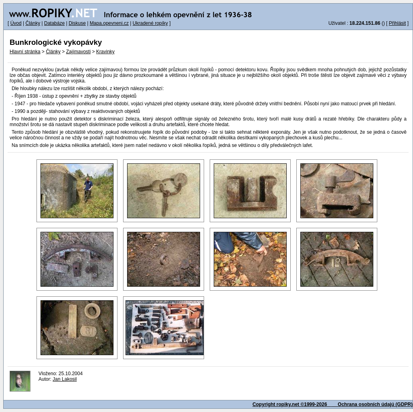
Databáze (54, 23)
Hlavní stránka (25, 51)
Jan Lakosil (65, 379)
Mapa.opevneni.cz (109, 23)
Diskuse (77, 23)
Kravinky (105, 51)
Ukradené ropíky (150, 23)
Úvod (16, 23)
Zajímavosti (78, 51)
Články (32, 23)
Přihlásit (397, 23)
